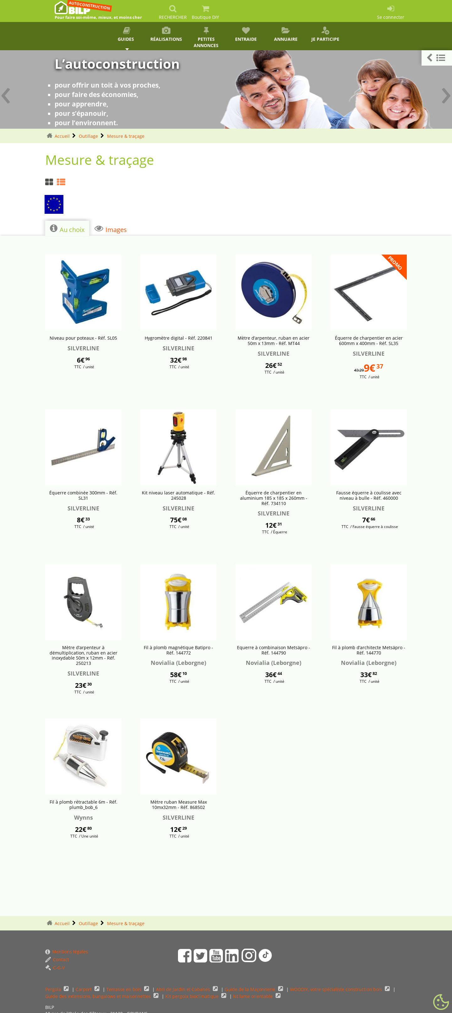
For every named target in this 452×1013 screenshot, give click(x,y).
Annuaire (285, 34)
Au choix (67, 229)
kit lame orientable (253, 996)
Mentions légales (66, 952)
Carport (84, 989)
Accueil (62, 136)
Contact (57, 959)
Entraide (246, 34)
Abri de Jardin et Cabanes (183, 989)
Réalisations (166, 34)
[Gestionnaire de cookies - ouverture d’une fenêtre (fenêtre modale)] (441, 1002)
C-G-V (55, 968)
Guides (126, 34)
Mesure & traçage (125, 136)
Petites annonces (206, 37)
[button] (437, 58)
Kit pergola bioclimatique (192, 996)
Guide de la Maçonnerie (251, 989)
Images (110, 229)
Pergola (53, 989)
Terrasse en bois (124, 989)
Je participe (325, 34)
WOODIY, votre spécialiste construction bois (336, 989)
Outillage (88, 136)
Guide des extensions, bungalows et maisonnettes (98, 996)
